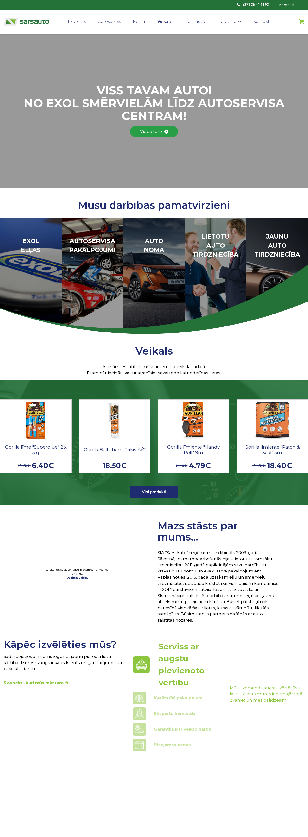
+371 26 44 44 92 (253, 4)
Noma (139, 21)
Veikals (164, 21)
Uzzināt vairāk (77, 577)
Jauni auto (194, 21)
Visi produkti (154, 491)
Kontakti (262, 21)
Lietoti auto (229, 21)
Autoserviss (109, 21)
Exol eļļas (77, 21)
